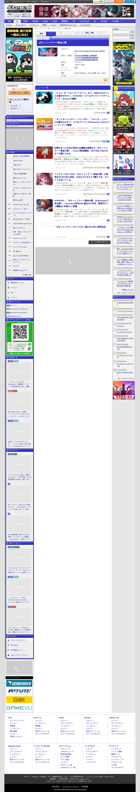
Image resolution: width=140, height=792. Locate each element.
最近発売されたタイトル (68, 25)
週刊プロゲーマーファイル (22, 169)
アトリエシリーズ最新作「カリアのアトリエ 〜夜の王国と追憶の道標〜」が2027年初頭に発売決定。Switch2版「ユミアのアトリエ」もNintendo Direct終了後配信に (125, 283)
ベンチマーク (91, 762)
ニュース (14, 105)
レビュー (9, 25)
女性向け (65, 21)
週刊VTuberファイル (20, 178)
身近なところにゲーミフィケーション (22, 261)
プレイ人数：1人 (94, 73)
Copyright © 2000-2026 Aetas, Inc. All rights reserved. (70, 789)
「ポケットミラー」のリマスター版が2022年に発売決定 (80, 227)
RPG (76, 67)
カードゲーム (116, 757)
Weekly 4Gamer (18, 160)
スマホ (54, 21)
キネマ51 (16, 266)
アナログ (104, 21)
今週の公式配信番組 (20, 173)
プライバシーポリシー (18, 640)
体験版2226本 (26, 16)
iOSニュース (65, 749)
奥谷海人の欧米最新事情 (21, 156)
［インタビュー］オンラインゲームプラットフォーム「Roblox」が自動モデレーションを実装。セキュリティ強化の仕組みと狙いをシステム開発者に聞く (19, 570)
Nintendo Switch (16, 316)
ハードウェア (84, 21)
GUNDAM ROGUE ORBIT (125, 304)
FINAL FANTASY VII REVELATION (125, 318)
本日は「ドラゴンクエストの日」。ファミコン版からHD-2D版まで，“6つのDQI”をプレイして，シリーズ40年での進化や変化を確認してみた (19, 444)
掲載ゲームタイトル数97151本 (19, 14)
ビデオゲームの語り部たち (22, 242)
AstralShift (78, 57)
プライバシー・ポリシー (70, 786)
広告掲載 (85, 786)
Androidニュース (67, 751)
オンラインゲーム (17, 720)
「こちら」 (82, 779)
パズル (103, 73)
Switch (45, 21)
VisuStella (78, 60)
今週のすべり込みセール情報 (22, 195)
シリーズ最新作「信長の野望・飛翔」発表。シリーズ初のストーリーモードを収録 (125, 262)
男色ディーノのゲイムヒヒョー (22, 183)
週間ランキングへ (128, 289)
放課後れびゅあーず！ (20, 270)
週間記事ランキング (17, 282)
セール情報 (65, 757)
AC (95, 21)
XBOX (25, 21)
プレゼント (14, 287)
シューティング (117, 759)
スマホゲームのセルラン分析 (22, 189)
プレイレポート (21, 25)
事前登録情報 (66, 754)
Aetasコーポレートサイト (19, 655)
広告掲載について (17, 650)
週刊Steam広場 (18, 200)
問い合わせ (45, 1)
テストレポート (92, 751)
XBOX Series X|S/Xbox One (19, 309)
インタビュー (34, 25)
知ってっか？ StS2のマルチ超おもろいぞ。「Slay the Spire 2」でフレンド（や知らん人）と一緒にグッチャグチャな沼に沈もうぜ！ (19, 507)
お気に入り (108, 1)
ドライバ (14, 297)
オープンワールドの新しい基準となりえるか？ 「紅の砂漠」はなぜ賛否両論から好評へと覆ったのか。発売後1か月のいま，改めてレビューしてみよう (19, 477)
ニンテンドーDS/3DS (41, 746)
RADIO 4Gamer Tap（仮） (21, 204)
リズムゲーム (116, 762)
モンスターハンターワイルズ (125, 365)
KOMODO (78, 55)
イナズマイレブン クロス (124, 356)
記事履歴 (119, 1)
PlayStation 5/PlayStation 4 (19, 312)
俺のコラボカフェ (19, 228)
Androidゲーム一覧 (68, 767)
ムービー (53, 25)
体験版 (44, 25)
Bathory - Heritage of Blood (125, 373)
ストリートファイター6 (125, 311)
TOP (9, 21)
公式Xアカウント (18, 1)
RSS (7, 1)
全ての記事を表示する (100, 242)
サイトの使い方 (32, 1)
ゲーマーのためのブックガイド (22, 214)
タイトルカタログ (42, 734)
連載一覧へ (28, 275)
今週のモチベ (17, 165)
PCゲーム (14, 305)
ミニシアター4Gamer (20, 247)
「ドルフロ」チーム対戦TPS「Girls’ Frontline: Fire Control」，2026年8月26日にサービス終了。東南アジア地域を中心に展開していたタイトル (125, 229)
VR (74, 21)
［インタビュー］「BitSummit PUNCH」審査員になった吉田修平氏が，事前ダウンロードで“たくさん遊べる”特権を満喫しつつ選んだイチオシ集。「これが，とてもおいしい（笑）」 (19, 630)
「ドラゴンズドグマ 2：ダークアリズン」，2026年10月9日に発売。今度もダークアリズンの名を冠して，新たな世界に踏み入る (125, 272)
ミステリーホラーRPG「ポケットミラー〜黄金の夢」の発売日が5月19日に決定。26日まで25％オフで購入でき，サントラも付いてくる (81, 177)
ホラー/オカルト (81, 73)
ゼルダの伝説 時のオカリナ (124, 348)
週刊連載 (13, 731)
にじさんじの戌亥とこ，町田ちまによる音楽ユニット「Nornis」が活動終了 (125, 208)
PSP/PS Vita (114, 718)
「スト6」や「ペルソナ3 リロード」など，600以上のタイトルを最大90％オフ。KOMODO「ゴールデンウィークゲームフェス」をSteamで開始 (81, 96)
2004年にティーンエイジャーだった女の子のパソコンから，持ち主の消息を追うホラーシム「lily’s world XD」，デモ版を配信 (125, 219)
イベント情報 (116, 751)
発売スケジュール (42, 731)
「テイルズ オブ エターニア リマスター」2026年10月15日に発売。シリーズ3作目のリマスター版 (125, 240)
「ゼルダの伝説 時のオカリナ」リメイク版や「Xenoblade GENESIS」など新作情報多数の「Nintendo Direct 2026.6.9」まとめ (125, 197)
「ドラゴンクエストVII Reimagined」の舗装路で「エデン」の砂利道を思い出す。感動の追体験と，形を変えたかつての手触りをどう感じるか (19, 384)
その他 (113, 765)
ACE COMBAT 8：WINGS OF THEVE (125, 339)
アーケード (113, 746)
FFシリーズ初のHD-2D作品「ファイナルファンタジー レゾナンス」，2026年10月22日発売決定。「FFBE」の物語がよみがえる (125, 186)
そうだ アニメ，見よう (20, 209)
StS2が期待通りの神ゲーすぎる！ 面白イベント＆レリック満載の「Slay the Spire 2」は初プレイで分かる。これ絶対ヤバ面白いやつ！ (19, 537)
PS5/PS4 (35, 21)
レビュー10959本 (13, 16)
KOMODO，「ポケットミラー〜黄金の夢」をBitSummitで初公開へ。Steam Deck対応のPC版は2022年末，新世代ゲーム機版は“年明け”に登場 (81, 203)
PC (17, 21)
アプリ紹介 (65, 759)
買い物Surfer (17, 251)
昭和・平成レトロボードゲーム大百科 (22, 233)
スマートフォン (65, 746)
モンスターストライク (124, 332)
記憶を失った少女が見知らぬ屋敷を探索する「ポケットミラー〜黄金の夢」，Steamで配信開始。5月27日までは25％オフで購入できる (81, 151)
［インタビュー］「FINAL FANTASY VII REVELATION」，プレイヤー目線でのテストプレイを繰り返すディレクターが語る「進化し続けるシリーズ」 (19, 600)
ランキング (129, 1)
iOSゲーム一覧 (66, 765)
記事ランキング (16, 736)
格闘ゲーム (115, 754)
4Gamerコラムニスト (20, 238)
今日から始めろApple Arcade (22, 223)
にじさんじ (120, 326)
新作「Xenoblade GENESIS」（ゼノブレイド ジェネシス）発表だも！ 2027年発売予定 (125, 251)
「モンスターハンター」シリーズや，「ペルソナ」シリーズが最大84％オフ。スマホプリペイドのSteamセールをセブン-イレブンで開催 (81, 122)
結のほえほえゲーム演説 (21, 219)
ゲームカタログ (85, 25)
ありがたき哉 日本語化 (20, 255)
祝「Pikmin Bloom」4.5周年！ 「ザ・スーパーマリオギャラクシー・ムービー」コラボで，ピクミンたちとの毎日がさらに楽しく (19, 414)
